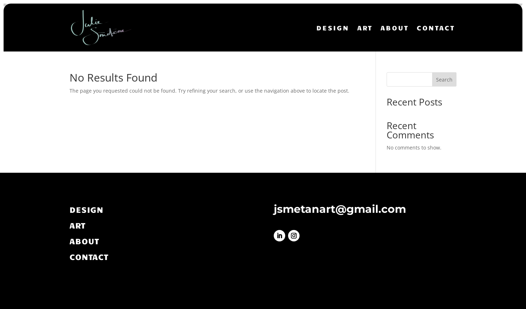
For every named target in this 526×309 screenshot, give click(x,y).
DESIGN (332, 27)
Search (444, 79)
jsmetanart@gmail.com (340, 209)
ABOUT (395, 27)
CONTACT (436, 27)
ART (365, 27)
